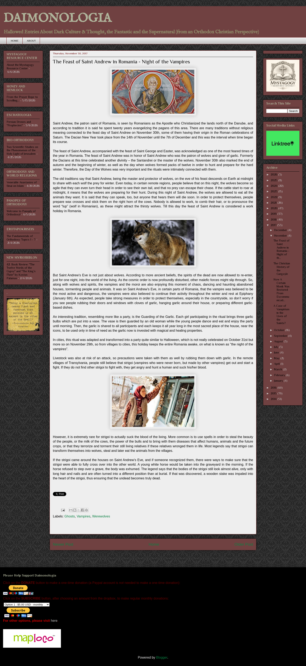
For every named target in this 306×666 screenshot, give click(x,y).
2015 (274, 393)
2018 (274, 219)
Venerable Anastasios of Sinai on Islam (22, 184)
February (280, 375)
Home (154, 544)
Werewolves (101, 516)
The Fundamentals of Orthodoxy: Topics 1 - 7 (21, 237)
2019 (274, 213)
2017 (274, 225)
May (277, 358)
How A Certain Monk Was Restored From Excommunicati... (281, 290)
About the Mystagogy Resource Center (20, 66)
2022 (274, 197)
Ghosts (69, 516)
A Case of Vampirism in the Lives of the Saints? (281, 314)
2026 (274, 174)
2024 (274, 185)
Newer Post (63, 544)
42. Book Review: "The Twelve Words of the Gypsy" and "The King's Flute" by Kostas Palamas (21, 271)
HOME (15, 40)
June (277, 352)
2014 (274, 399)
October (279, 330)
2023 (274, 191)
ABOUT (31, 40)
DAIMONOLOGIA (57, 18)
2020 (274, 208)
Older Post (243, 544)
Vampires (83, 516)
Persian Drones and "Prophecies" (19, 123)
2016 (274, 387)
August (279, 341)
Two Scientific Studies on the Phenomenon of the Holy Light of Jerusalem (22, 150)
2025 (274, 180)
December (281, 230)
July (276, 347)
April (277, 363)
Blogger (161, 657)
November (281, 235)
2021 (274, 202)
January (279, 380)
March (278, 369)
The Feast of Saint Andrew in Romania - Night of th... (281, 249)
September (281, 335)
